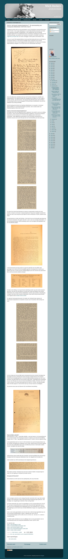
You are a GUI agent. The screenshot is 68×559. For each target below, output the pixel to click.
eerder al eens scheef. (21, 295)
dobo (13, 534)
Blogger (42, 555)
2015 (52, 135)
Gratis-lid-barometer (16, 19)
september (54, 85)
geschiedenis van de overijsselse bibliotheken (24, 534)
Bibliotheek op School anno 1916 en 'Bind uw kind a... (56, 115)
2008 (52, 147)
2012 (52, 140)
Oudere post (42, 544)
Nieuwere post (11, 544)
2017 (52, 79)
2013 (52, 138)
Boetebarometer (27, 19)
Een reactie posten (12, 538)
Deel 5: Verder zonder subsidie (14, 530)
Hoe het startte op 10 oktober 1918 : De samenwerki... (56, 112)
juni (52, 122)
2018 (52, 77)
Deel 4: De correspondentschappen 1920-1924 (17, 528)
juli (52, 120)
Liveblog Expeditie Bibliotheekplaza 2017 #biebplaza (55, 88)
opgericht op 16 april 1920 (13, 36)
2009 (52, 145)
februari (53, 129)
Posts (51, 29)
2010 (52, 144)
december (54, 80)
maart (53, 127)
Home (8, 19)
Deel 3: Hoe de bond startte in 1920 (15, 527)
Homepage (27, 544)
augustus (54, 119)
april (53, 126)
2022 (52, 70)
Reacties (52, 31)
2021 (52, 72)
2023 (52, 68)
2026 (52, 63)
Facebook (47, 19)
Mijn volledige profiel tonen (54, 58)
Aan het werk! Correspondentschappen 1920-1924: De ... (56, 100)
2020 (52, 73)
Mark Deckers (53, 56)
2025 (52, 65)
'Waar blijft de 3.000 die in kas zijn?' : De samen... (56, 95)
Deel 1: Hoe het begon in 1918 (14, 524)
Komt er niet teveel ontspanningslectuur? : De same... (56, 104)
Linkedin (40, 19)
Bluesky (34, 19)
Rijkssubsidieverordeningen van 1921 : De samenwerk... (56, 108)
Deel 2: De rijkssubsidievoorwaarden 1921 (16, 525)
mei (52, 124)
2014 (52, 137)
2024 (52, 66)
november (54, 82)
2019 (52, 75)
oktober (53, 84)
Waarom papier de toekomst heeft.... (55, 92)
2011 (52, 142)
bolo (11, 534)
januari (53, 131)
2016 (52, 133)
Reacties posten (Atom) (18, 546)
